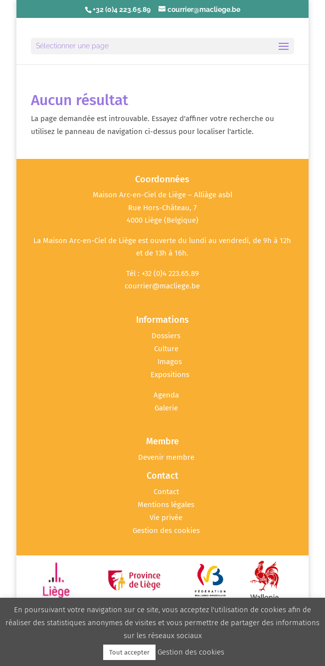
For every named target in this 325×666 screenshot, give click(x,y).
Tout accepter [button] (129, 652)
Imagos (170, 361)
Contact (166, 491)
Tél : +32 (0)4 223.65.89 (162, 273)
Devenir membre (166, 457)
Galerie (166, 407)
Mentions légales (166, 504)
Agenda (166, 395)
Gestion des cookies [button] (166, 530)
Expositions (170, 374)
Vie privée (166, 517)
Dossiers (166, 335)
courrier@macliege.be (162, 285)
